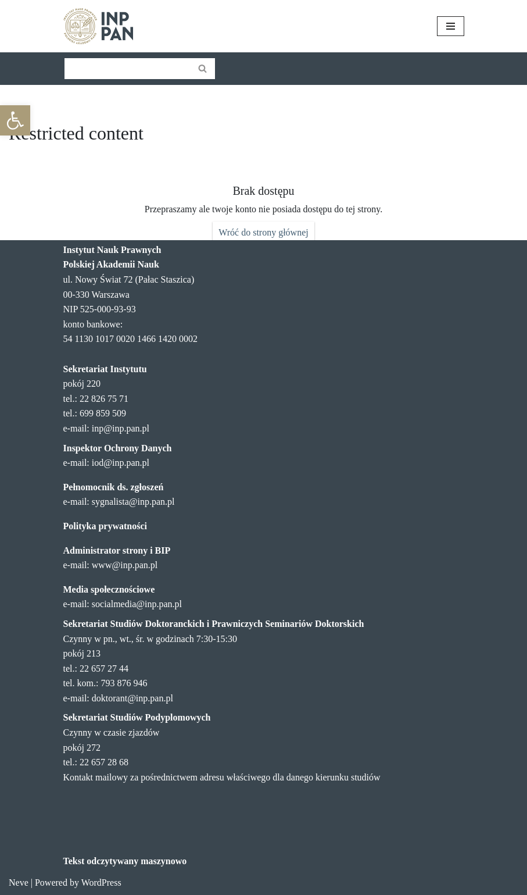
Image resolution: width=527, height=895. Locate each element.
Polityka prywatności (105, 526)
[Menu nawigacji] (450, 26)
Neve (18, 882)
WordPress (101, 882)
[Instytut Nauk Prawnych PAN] (98, 26)
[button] (15, 120)
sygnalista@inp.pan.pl (133, 502)
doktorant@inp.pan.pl (132, 698)
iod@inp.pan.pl (120, 463)
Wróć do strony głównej (263, 232)
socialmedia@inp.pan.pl (137, 604)
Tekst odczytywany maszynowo (125, 861)
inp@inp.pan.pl (120, 428)
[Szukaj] (126, 68)
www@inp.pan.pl (124, 565)
